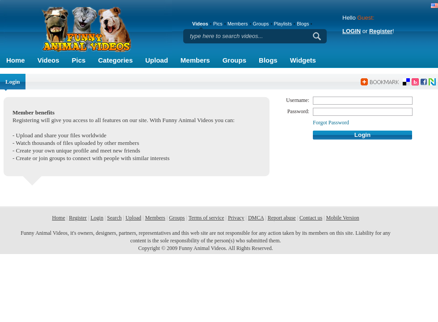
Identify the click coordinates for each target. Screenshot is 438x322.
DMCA (256, 218)
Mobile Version (342, 218)
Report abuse (282, 218)
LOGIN (351, 31)
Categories (115, 60)
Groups (234, 60)
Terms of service (206, 218)
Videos (48, 60)
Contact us (310, 218)
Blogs (268, 60)
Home (15, 60)
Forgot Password (331, 122)
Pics (79, 60)
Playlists (283, 23)
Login (97, 218)
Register (380, 31)
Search (114, 218)
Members (195, 60)
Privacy (236, 218)
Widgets (303, 60)
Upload (156, 60)
